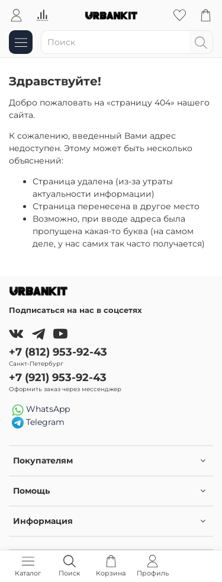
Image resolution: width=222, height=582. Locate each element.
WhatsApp (41, 409)
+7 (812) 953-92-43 (58, 352)
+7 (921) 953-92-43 (58, 377)
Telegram (38, 422)
